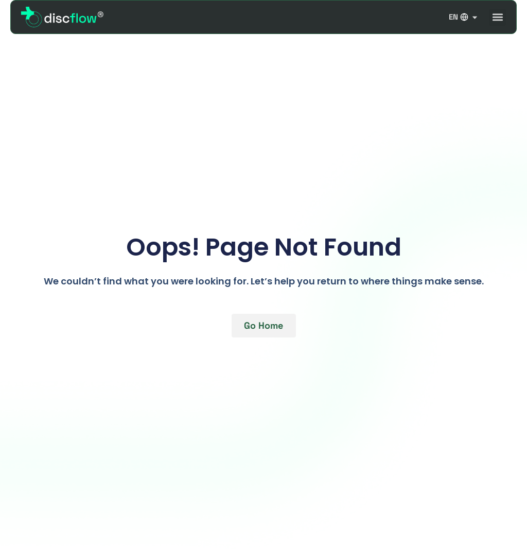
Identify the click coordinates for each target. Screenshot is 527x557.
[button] (497, 17)
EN (464, 17)
